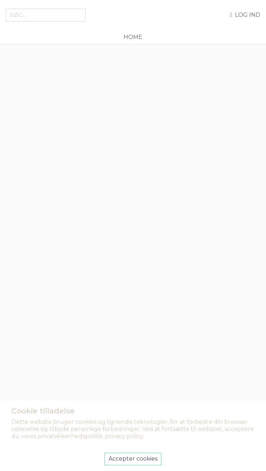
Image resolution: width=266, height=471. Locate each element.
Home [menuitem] (133, 37)
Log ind (245, 15)
